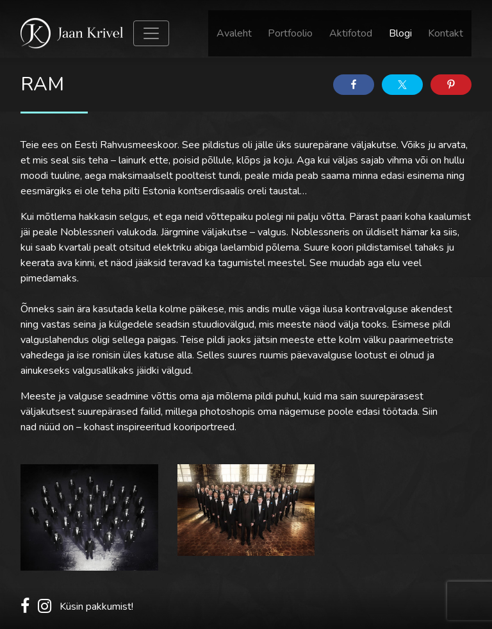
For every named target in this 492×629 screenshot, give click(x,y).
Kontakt (445, 33)
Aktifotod (350, 33)
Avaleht (234, 33)
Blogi (400, 33)
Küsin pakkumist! (96, 607)
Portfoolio (290, 33)
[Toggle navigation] (151, 33)
